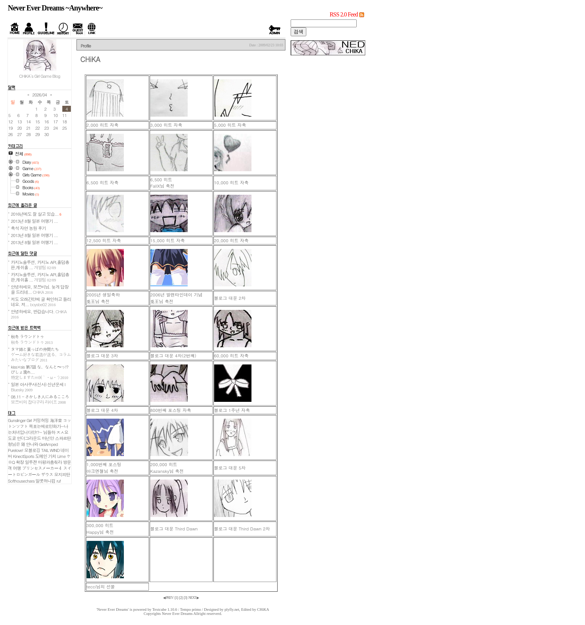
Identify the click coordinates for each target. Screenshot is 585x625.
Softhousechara (21, 481)
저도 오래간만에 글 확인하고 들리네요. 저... (41, 301)
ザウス (47, 474)
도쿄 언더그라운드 (24, 438)
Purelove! (15, 450)
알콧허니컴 (45, 481)
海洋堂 (56, 420)
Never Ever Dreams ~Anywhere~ (55, 8)
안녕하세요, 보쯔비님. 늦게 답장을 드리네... (39, 289)
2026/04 (39, 95)
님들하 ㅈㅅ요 (55, 432)
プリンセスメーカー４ (42, 468)
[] (176, 598)
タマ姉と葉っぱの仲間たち (41, 354)
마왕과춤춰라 (50, 462)
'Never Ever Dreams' (113, 609)
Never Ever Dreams (177, 614)
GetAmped (48, 444)
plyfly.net (232, 609)
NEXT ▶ (193, 598)
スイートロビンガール (39, 471)
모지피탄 (62, 474)
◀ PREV (168, 598)
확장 (20, 462)
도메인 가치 (45, 456)
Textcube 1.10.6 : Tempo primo (176, 609)
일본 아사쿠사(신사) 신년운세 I (38, 386)
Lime (61, 456)
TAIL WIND (50, 450)
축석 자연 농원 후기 (28, 228)
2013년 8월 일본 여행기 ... (34, 221)
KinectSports (23, 456)
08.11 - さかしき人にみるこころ (40, 399)
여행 (17, 468)
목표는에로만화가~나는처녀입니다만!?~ (38, 429)
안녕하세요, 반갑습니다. (38, 313)
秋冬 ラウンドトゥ (32, 339)
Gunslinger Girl (20, 420)
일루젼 (31, 462)
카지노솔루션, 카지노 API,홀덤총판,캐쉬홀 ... (40, 264)
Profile (86, 46)
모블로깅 (32, 450)
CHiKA (263, 609)
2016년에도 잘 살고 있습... (36, 214)
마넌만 (48, 438)
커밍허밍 (41, 420)
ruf (58, 481)
